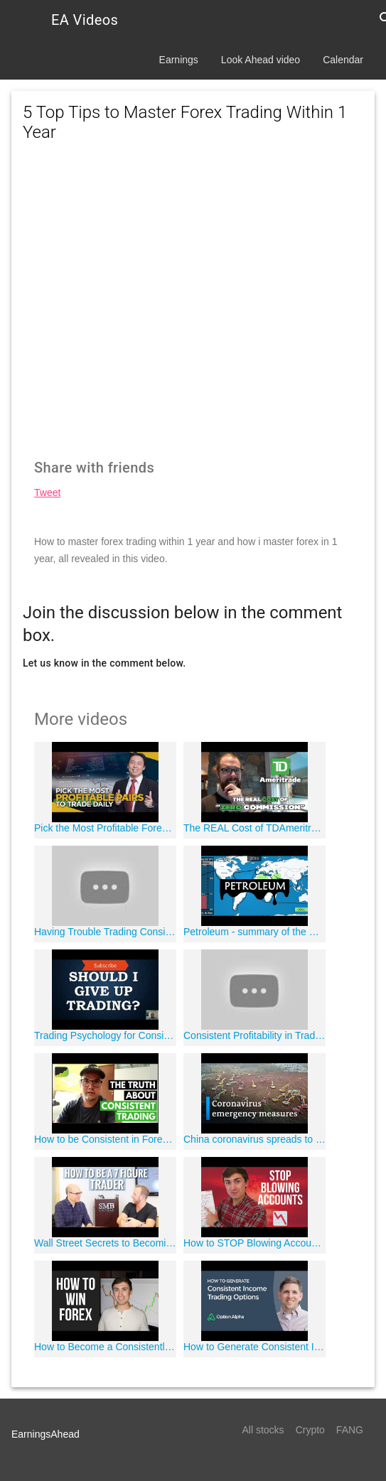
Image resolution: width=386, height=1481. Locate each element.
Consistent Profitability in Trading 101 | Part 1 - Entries (254, 1035)
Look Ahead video (260, 59)
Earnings (178, 59)
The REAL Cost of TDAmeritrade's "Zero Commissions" (254, 828)
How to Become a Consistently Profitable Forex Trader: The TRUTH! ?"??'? (105, 1346)
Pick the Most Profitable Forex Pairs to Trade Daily (105, 828)
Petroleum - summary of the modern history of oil (254, 931)
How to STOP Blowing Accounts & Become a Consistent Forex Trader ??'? (254, 1243)
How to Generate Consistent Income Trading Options (254, 1346)
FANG (349, 1430)
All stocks (263, 1430)
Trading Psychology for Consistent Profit (105, 1035)
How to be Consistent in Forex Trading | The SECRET (105, 1139)
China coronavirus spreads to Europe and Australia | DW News (254, 1139)
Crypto (310, 1430)
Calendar (343, 59)
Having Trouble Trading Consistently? (105, 931)
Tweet (47, 492)
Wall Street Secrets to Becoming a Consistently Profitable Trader (105, 1243)
